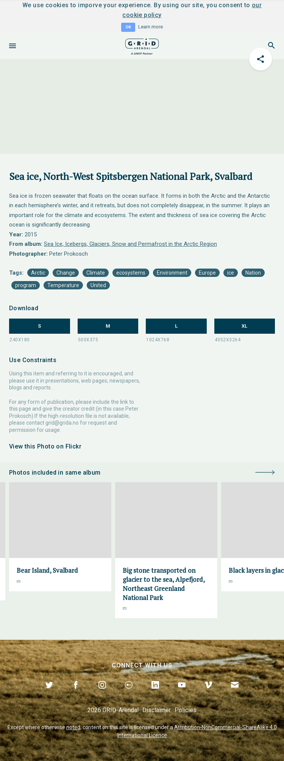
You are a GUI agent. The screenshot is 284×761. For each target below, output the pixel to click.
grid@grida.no (62, 423)
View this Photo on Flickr (45, 446)
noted (73, 727)
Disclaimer (156, 710)
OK (128, 27)
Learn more (150, 27)
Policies (186, 710)
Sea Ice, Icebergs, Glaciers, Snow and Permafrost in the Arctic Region (130, 244)
